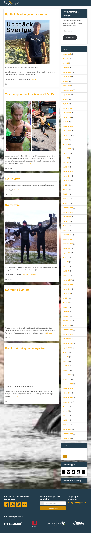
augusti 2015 (67, 348)
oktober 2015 (67, 339)
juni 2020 (66, 158)
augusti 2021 (67, 135)
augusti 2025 (67, 54)
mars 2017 (66, 275)
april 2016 (66, 311)
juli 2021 (65, 140)
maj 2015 (66, 361)
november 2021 (68, 126)
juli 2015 (65, 352)
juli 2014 (65, 406)
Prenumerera (69, 38)
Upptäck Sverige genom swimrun (26, 14)
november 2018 (68, 212)
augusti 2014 (67, 402)
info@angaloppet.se (77, 502)
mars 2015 (66, 370)
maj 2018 (66, 230)
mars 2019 (66, 199)
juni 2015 (66, 357)
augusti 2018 (67, 221)
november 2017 (68, 244)
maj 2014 (66, 415)
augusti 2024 (67, 77)
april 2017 (66, 271)
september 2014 (68, 397)
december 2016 (68, 284)
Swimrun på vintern (17, 289)
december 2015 (68, 330)
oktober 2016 (67, 289)
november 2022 (68, 108)
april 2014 (66, 420)
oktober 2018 (67, 217)
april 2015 (66, 366)
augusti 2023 (67, 95)
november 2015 (68, 334)
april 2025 (66, 68)
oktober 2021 (67, 131)
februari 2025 (67, 72)
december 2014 (68, 384)
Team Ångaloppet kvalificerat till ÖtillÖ (29, 94)
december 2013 (68, 434)
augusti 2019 (67, 180)
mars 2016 (66, 316)
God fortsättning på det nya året (25, 348)
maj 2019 (66, 194)
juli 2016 (65, 298)
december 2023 (68, 90)
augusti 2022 (67, 117)
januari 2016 (67, 325)
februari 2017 (67, 280)
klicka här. (25, 275)
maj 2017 (66, 266)
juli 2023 (65, 99)
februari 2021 (67, 149)
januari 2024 (67, 86)
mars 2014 (66, 425)
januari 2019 (67, 203)
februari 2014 (67, 429)
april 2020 (66, 167)
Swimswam (12, 205)
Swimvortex (12, 178)
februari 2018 (67, 235)
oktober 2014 (67, 393)
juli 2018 (65, 226)
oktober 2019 (67, 176)
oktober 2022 (67, 113)
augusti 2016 (67, 293)
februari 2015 (67, 375)
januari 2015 (67, 379)
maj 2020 (66, 162)
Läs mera (34, 79)
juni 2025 (66, 63)
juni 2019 (66, 189)
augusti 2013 (67, 438)
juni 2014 (66, 411)
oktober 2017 (67, 248)
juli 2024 (65, 81)
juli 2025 (65, 58)
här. (14, 190)
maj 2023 (66, 104)
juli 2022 (65, 122)
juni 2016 (66, 302)
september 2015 (68, 343)
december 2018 (68, 208)
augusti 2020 (67, 153)
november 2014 (68, 388)
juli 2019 (65, 185)
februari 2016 (67, 320)
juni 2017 (66, 262)
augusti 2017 (67, 253)
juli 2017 (65, 257)
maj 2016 (66, 307)
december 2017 (68, 239)
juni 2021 (66, 144)
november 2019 (68, 171)
